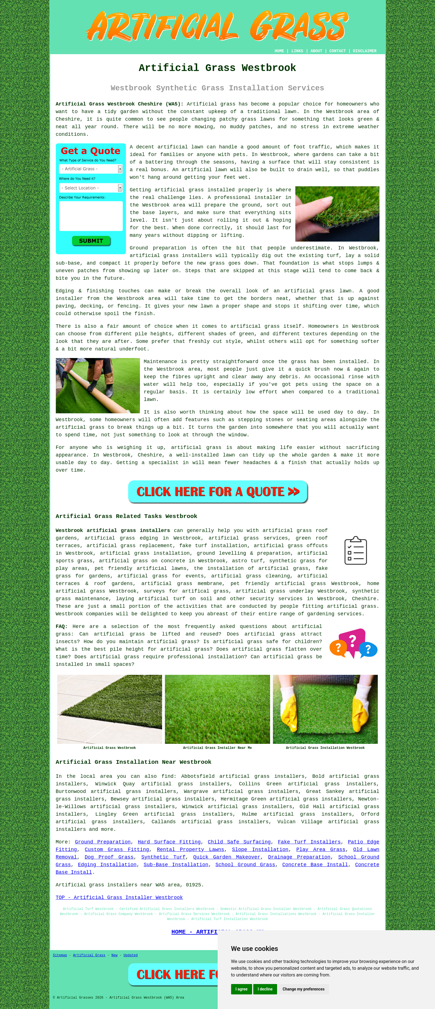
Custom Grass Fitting (117, 849)
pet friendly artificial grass (278, 583)
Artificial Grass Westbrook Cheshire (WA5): (120, 104)
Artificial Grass (89, 955)
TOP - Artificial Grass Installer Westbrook (119, 897)
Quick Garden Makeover (226, 857)
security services (276, 599)
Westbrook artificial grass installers (113, 530)
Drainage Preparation (299, 857)
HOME (279, 51)
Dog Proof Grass (109, 857)
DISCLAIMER (364, 51)
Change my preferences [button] (303, 989)
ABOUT (316, 51)
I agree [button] (242, 989)
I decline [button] (265, 989)
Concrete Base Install (315, 865)
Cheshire (364, 599)
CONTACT (337, 51)
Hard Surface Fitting (169, 842)
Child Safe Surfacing (239, 842)
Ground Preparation (102, 842)
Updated (131, 955)
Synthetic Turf (163, 857)
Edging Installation (107, 865)
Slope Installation (260, 849)
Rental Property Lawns (190, 849)
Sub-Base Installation (176, 865)
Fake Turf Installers (309, 842)
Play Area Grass (320, 849)
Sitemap (60, 955)
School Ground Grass (245, 865)
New (114, 955)
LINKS (297, 51)
